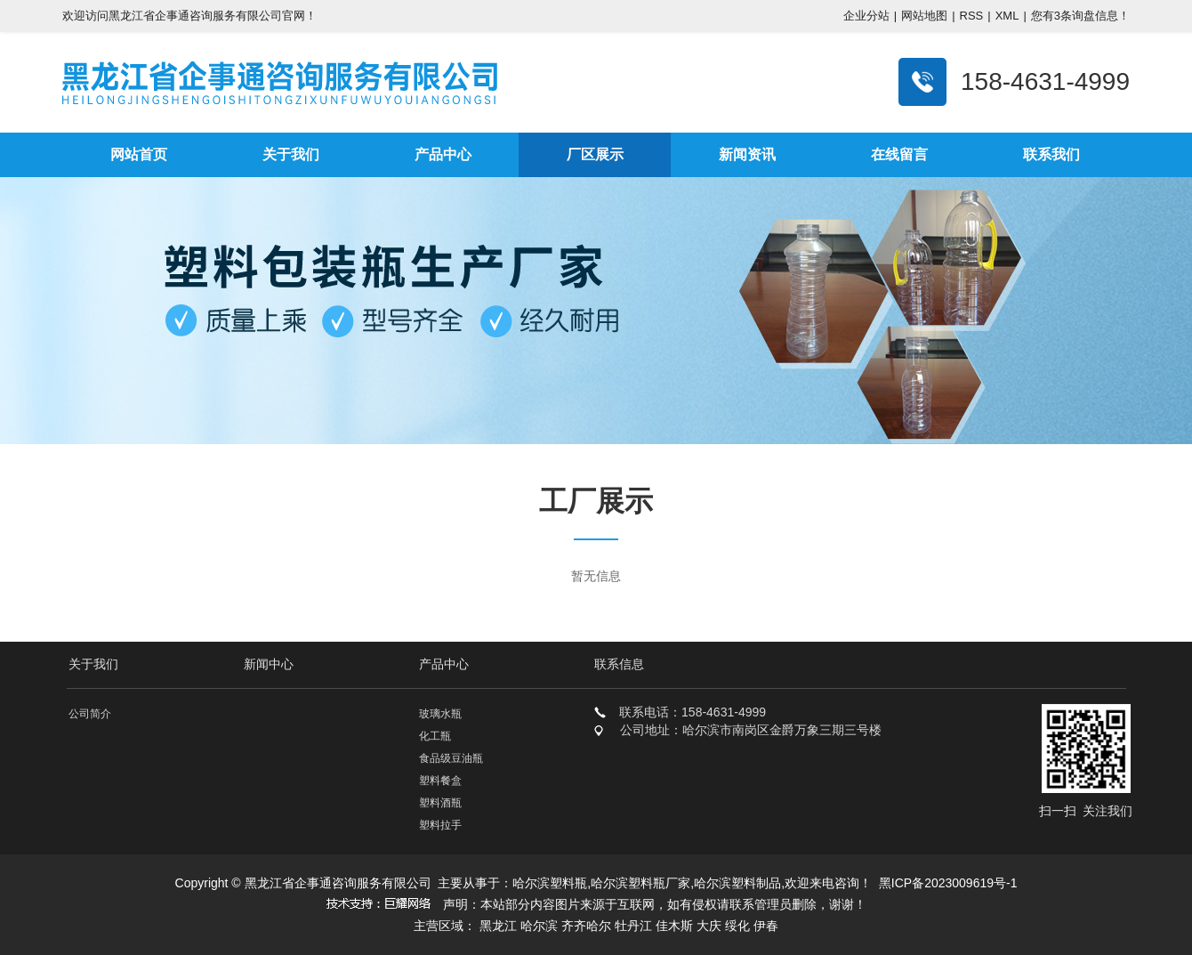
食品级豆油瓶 (451, 758)
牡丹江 (633, 926)
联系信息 (619, 664)
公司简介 (89, 714)
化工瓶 (435, 736)
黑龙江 (498, 926)
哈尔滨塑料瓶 (549, 883)
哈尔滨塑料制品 (737, 883)
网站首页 (138, 154)
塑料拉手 (440, 825)
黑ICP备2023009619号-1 (948, 883)
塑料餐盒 (440, 780)
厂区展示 (595, 154)
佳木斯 (674, 926)
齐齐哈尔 (586, 926)
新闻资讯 (747, 154)
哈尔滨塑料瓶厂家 (640, 883)
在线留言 (899, 154)
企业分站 (866, 15)
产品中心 (443, 154)
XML (1007, 15)
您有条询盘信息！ (1080, 15)
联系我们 (1051, 154)
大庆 (709, 926)
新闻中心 (269, 664)
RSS (972, 15)
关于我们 (290, 154)
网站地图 (924, 15)
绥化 (737, 926)
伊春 (765, 926)
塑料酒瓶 (440, 803)
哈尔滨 (539, 926)
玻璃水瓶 (440, 714)
